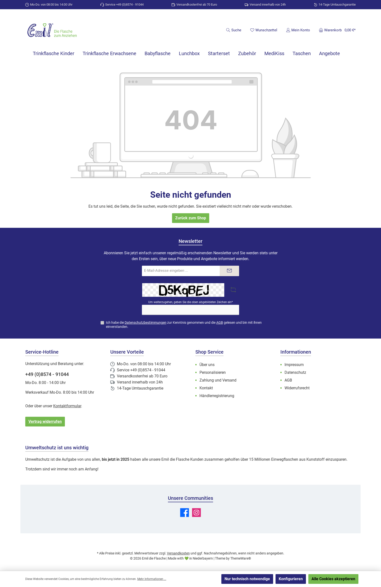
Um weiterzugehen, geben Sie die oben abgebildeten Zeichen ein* (190, 302)
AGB (219, 322)
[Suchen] (233, 30)
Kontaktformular (67, 406)
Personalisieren (212, 372)
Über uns (207, 364)
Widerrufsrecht (297, 388)
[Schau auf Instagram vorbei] (196, 512)
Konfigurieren (291, 579)
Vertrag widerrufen (45, 421)
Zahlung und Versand (217, 380)
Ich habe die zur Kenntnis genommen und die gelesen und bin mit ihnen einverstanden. (184, 325)
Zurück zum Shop (190, 218)
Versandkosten (178, 553)
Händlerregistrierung (216, 395)
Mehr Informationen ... (151, 579)
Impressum (294, 364)
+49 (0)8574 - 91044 (47, 374)
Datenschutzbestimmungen (145, 322)
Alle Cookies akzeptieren (333, 579)
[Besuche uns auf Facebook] (184, 512)
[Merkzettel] (263, 30)
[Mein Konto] (298, 30)
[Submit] (229, 271)
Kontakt (206, 388)
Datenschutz (295, 372)
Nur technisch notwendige (247, 579)
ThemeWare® (240, 558)
